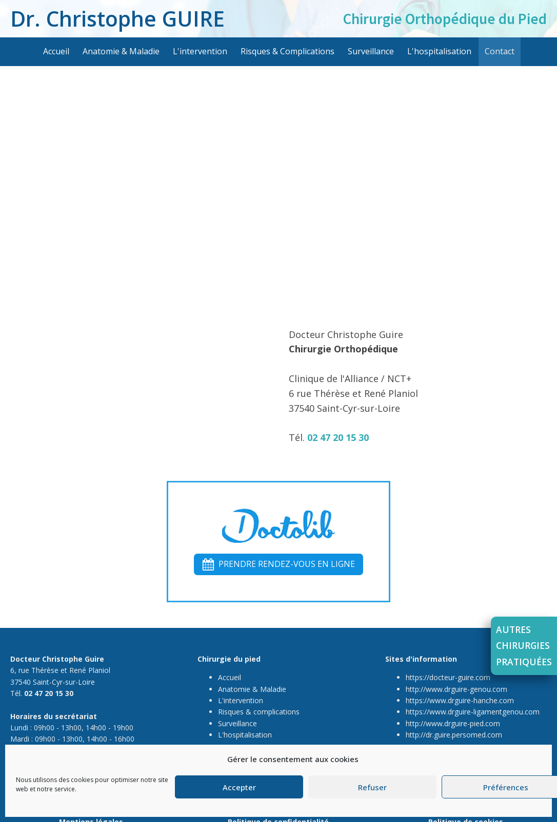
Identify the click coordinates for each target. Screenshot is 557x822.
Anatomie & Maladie (121, 51)
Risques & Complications (287, 51)
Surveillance (371, 51)
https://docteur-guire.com (448, 677)
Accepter (239, 787)
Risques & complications (259, 711)
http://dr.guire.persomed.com (454, 735)
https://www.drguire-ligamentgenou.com (473, 711)
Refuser (372, 787)
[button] (278, 564)
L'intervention (200, 51)
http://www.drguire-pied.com (453, 723)
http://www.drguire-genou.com (456, 688)
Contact (499, 51)
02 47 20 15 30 (338, 437)
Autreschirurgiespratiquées (524, 645)
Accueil (56, 51)
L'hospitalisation (439, 51)
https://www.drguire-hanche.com (460, 700)
